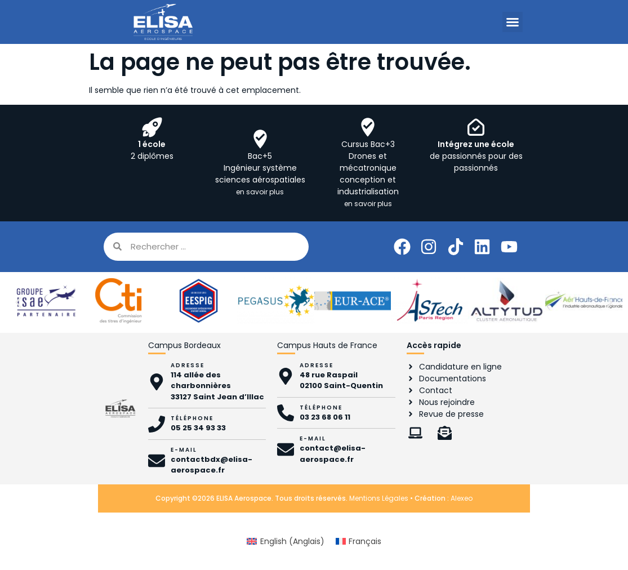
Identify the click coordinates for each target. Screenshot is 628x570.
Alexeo (462, 498)
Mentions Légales (378, 498)
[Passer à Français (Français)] (359, 541)
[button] (512, 22)
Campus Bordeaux (184, 345)
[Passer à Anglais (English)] (285, 541)
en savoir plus (260, 192)
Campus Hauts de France (327, 345)
